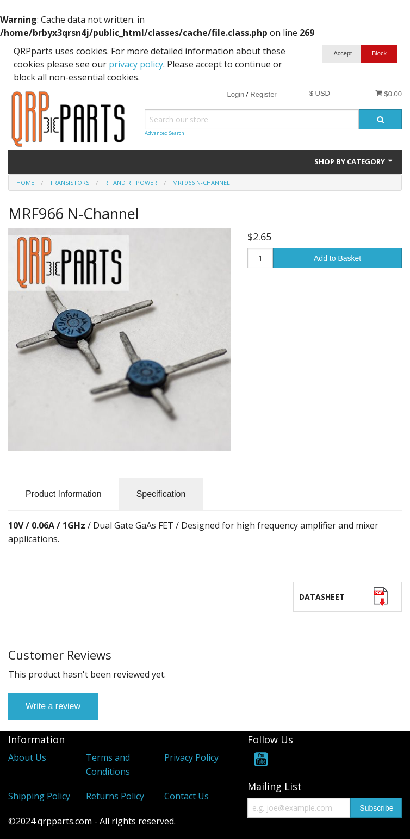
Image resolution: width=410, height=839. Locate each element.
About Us (27, 757)
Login (235, 94)
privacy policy (136, 64)
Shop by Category (354, 161)
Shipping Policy (39, 796)
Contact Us (186, 796)
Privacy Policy (191, 757)
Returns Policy (115, 796)
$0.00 (388, 93)
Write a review (53, 706)
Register (263, 94)
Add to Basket (337, 258)
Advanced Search (164, 132)
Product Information (64, 494)
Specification (161, 494)
